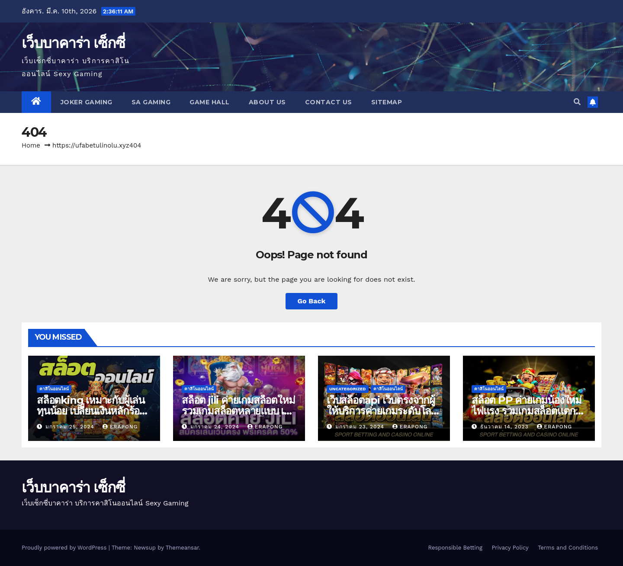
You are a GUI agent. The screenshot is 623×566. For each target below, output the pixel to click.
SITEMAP (386, 102)
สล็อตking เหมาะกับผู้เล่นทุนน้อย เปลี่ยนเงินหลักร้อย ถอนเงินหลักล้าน (91, 411)
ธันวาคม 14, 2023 (505, 427)
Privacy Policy (509, 547)
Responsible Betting (455, 547)
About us (267, 102)
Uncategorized (347, 388)
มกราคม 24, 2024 (215, 427)
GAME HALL (209, 102)
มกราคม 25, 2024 (70, 427)
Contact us (328, 102)
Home (31, 145)
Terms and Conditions (568, 547)
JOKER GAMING (86, 102)
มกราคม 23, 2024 (360, 427)
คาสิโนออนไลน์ (54, 388)
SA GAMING (151, 102)
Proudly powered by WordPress (65, 547)
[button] (577, 102)
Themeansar (182, 547)
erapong (120, 427)
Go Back (312, 301)
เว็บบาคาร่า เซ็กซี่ (73, 43)
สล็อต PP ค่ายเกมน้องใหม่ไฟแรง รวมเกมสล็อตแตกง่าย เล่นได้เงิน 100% (526, 411)
